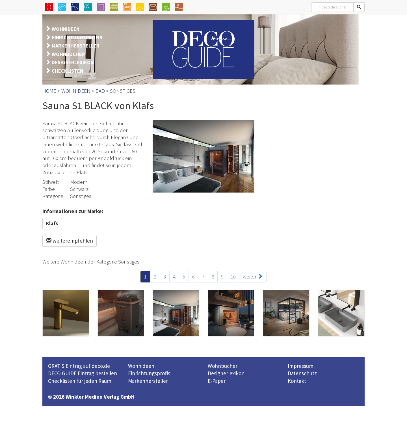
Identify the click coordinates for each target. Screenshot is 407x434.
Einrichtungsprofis (149, 373)
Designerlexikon (226, 373)
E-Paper (217, 380)
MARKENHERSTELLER (75, 45)
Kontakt (297, 380)
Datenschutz (302, 373)
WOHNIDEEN (65, 29)
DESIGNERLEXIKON (73, 62)
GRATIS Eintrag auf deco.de (79, 365)
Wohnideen (141, 365)
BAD (100, 90)
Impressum (300, 365)
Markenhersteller (148, 380)
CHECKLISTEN (67, 71)
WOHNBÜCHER (68, 54)
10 (233, 276)
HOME (49, 90)
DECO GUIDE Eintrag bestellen (82, 373)
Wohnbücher (222, 365)
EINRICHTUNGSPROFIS (77, 37)
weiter (253, 276)
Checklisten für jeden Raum (79, 380)
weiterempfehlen (69, 240)
